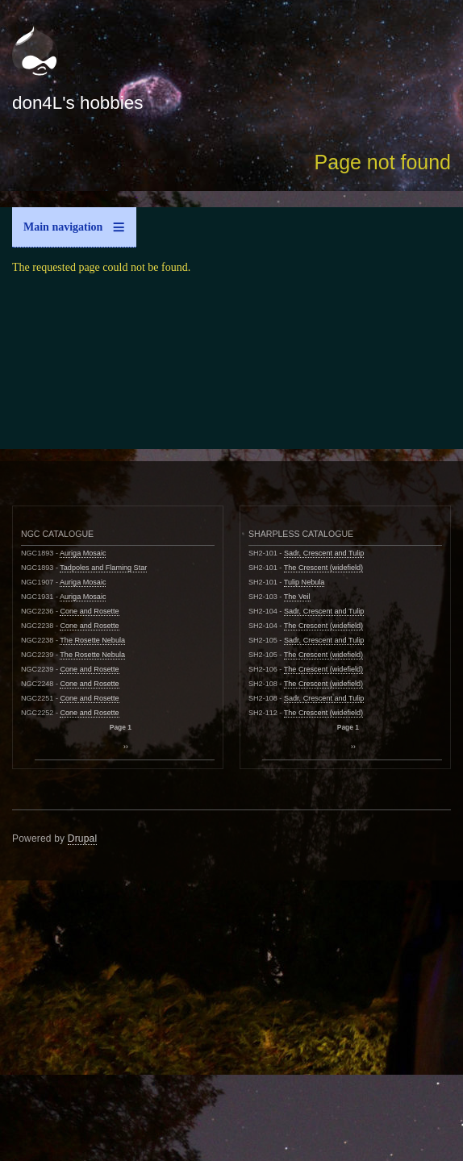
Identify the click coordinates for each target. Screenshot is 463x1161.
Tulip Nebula (304, 582)
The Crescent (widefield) (323, 568)
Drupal (83, 838)
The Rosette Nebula (92, 640)
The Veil (297, 597)
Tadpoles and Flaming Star (103, 568)
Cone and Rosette (89, 611)
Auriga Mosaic (83, 553)
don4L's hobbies (77, 103)
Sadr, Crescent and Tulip (324, 553)
